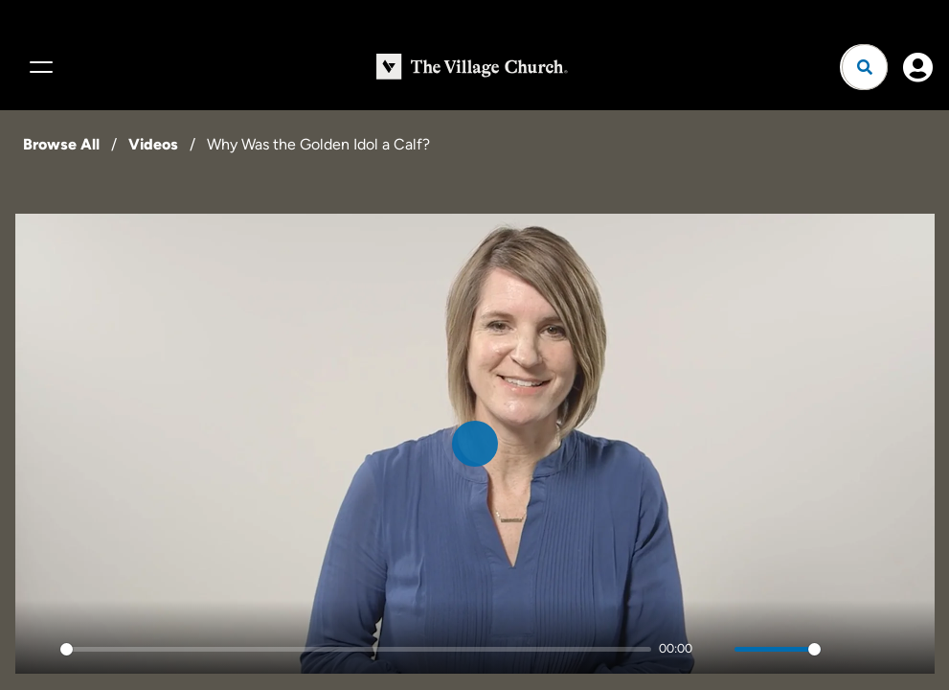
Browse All (61, 144)
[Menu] (38, 67)
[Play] (40, 648)
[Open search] (865, 67)
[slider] (356, 649)
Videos (153, 144)
